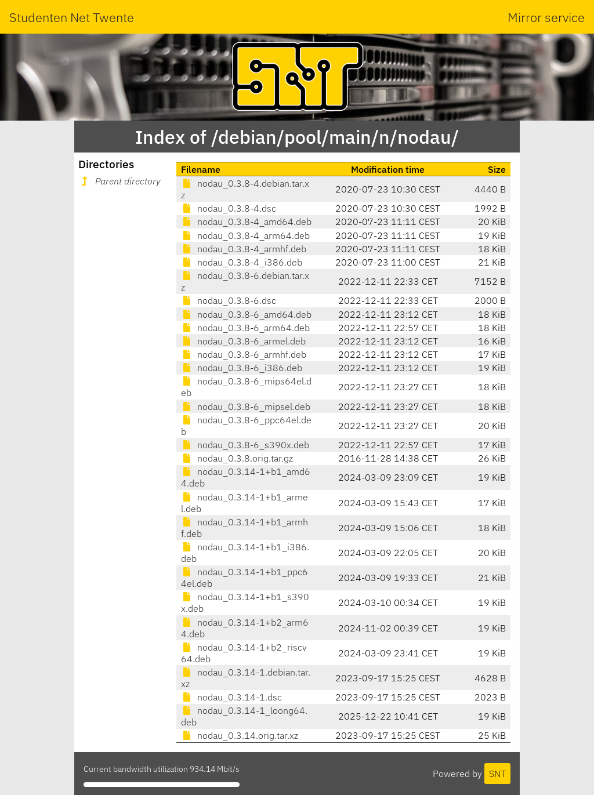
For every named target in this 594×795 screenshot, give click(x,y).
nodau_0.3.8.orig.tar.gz (237, 458)
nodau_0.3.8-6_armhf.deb (243, 354)
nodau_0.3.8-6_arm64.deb (245, 327)
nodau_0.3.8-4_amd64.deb (246, 221)
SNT (497, 773)
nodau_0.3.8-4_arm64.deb (245, 235)
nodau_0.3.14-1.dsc (231, 697)
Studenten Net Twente (71, 17)
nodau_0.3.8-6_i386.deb (241, 367)
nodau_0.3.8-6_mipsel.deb (245, 406)
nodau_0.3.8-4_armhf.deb (243, 249)
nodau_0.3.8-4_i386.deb (241, 262)
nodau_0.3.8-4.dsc (228, 208)
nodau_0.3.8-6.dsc (228, 300)
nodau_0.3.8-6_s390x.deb (245, 445)
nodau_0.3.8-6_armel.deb (243, 341)
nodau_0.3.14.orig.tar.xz (239, 735)
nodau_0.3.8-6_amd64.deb (246, 314)
